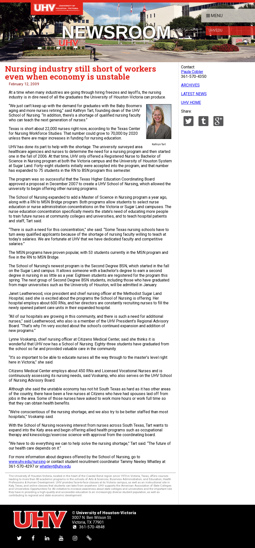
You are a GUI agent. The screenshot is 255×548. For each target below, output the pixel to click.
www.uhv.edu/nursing (27, 461)
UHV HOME (191, 102)
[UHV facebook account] (33, 538)
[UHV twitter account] (19, 538)
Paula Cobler (192, 71)
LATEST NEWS (194, 93)
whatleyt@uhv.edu (55, 466)
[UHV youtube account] (61, 538)
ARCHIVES (190, 85)
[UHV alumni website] (89, 538)
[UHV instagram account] (75, 538)
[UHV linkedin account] (47, 538)
